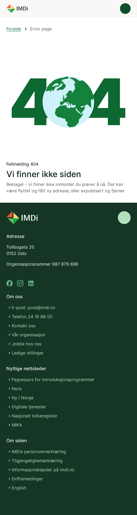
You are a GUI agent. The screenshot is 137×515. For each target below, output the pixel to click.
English (19, 487)
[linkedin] (31, 283)
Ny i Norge (23, 397)
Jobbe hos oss (26, 343)
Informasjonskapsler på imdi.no (43, 469)
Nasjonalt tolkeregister (34, 415)
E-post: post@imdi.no (33, 307)
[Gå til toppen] (124, 217)
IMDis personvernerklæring (39, 451)
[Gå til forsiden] (17, 8)
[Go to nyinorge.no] (22, 217)
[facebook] (9, 283)
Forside (13, 28)
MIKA (17, 425)
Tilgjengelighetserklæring (37, 460)
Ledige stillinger (28, 353)
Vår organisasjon (28, 334)
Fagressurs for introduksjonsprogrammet (53, 379)
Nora (17, 388)
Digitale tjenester (29, 406)
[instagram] (20, 283)
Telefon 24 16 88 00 (32, 316)
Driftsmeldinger (27, 478)
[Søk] (110, 8)
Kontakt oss (23, 325)
